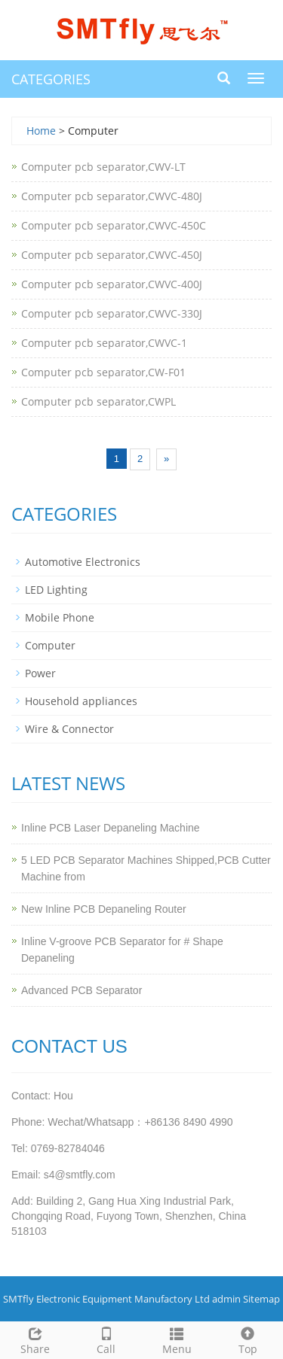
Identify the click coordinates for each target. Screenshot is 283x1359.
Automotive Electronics (82, 562)
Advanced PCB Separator (81, 990)
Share (35, 1339)
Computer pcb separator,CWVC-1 (104, 343)
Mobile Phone (59, 617)
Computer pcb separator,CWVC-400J (111, 284)
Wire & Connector (69, 729)
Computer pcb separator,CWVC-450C (113, 225)
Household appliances (81, 701)
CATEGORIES (51, 79)
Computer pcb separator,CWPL (98, 401)
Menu (177, 1339)
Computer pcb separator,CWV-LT (103, 167)
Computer (50, 645)
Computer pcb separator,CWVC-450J (111, 255)
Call (106, 1339)
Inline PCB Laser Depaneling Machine (110, 828)
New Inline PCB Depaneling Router (103, 909)
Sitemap (261, 1299)
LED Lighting (56, 589)
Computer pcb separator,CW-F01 (103, 372)
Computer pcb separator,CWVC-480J (111, 196)
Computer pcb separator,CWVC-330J (111, 313)
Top (247, 1339)
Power (40, 673)
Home (41, 130)
